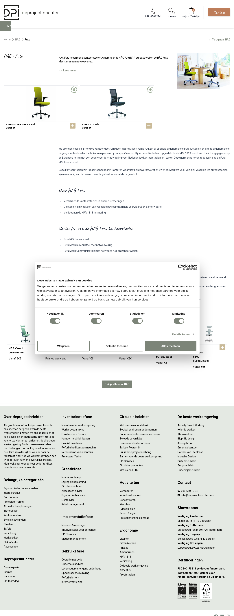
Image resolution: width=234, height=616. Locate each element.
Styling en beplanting (74, 474)
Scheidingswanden (15, 512)
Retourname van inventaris (77, 444)
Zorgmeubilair (186, 458)
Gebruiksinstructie (72, 552)
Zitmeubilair (11, 503)
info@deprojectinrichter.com (196, 488)
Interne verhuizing (72, 574)
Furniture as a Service (74, 426)
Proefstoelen (127, 567)
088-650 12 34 (188, 483)
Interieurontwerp (71, 470)
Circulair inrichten (72, 479)
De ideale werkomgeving (134, 558)
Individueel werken (130, 488)
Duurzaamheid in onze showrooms (140, 426)
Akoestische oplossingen (18, 498)
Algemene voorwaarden (56, 609)
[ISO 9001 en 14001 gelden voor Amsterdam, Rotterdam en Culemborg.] (204, 568)
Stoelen (8, 516)
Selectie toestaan (117, 346)
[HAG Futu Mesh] (117, 108)
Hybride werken (187, 422)
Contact (219, 12)
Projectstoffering (14, 494)
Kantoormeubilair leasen (76, 431)
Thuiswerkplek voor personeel (79, 522)
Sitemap (101, 609)
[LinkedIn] (221, 609)
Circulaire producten (131, 458)
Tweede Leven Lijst (131, 431)
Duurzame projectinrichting (135, 444)
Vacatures (10, 569)
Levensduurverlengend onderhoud (81, 561)
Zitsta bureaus (12, 485)
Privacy (124, 540)
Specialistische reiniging (75, 565)
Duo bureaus (11, 489)
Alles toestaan (170, 346)
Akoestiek (125, 562)
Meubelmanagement (74, 531)
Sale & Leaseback (72, 435)
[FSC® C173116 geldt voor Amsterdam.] (204, 561)
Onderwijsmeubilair (189, 462)
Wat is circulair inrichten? (134, 417)
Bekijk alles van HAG (117, 376)
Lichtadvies (68, 492)
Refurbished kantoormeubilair (79, 440)
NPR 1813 (125, 549)
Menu (11, 28)
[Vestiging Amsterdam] (204, 509)
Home (7, 39)
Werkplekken (11, 530)
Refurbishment (70, 570)
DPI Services (69, 526)
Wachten (125, 497)
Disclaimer (89, 609)
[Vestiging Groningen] (204, 536)
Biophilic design (186, 431)
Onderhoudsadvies (72, 556)
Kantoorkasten (12, 507)
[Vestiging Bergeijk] (204, 527)
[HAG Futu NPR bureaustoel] (41, 108)
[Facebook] (216, 609)
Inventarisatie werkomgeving (78, 417)
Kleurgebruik (185, 435)
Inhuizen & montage (73, 517)
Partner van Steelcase (190, 444)
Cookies (76, 609)
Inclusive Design (187, 449)
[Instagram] (227, 609)
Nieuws (8, 564)
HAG (17, 39)
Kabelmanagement (73, 497)
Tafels (7, 521)
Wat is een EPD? (129, 462)
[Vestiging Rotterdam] (204, 518)
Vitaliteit (124, 531)
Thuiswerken (185, 426)
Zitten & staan (128, 535)
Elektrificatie (11, 534)
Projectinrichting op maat (134, 510)
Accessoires (11, 539)
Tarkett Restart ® (130, 440)
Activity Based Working (191, 417)
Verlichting (10, 525)
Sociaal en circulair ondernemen (138, 422)
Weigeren (63, 346)
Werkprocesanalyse (73, 422)
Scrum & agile (128, 505)
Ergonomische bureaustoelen (21, 480)
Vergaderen (126, 483)
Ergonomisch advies (73, 488)
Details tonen (181, 334)
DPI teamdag (11, 573)
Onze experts (11, 560)
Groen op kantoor (188, 440)
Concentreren (128, 492)
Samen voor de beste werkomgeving (141, 449)
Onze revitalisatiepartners (135, 435)
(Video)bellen (127, 501)
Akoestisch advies (72, 483)
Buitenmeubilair (187, 453)
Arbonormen (127, 544)
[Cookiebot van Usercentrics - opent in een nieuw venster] (181, 267)
